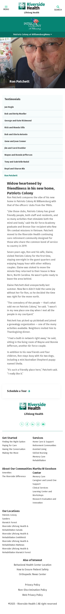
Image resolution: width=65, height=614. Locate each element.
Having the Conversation (13, 449)
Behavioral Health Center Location (32, 564)
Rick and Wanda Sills (14, 127)
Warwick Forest (9, 522)
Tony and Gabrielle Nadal (16, 162)
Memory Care (39, 456)
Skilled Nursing (40, 453)
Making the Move (10, 453)
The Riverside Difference (14, 476)
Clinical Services (40, 488)
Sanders (6, 519)
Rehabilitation (39, 460)
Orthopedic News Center (32, 574)
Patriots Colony (9, 515)
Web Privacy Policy (32, 595)
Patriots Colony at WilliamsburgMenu (32, 34)
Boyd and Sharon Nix (14, 168)
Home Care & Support (43, 441)
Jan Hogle (9, 107)
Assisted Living (39, 449)
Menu (6, 8)
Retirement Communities (44, 445)
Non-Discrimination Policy (32, 589)
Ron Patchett (10, 175)
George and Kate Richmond (18, 120)
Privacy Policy (32, 584)
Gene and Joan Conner (15, 141)
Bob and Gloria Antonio (15, 134)
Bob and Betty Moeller (15, 114)
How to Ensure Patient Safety (33, 569)
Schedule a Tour (17, 391)
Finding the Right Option (13, 441)
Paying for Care (9, 445)
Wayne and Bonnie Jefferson (18, 155)
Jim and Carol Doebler (15, 148)
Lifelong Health (31, 12)
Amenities (7, 472)
